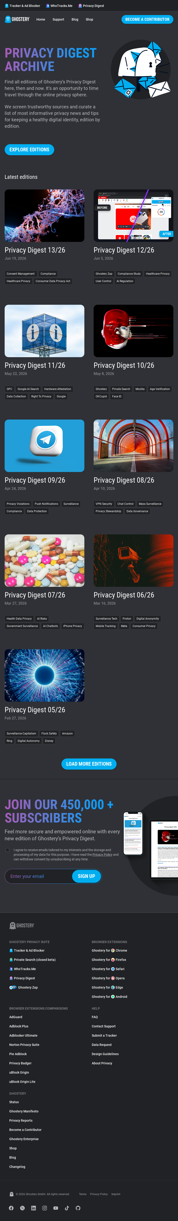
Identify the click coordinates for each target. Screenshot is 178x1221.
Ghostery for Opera (108, 978)
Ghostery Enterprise (24, 1139)
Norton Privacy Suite (24, 1045)
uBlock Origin (19, 1072)
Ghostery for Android (109, 997)
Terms (82, 1194)
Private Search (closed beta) (32, 960)
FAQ (95, 1017)
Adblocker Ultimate (23, 1035)
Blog (75, 19)
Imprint (115, 1194)
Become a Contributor (147, 19)
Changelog (17, 1167)
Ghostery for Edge (107, 987)
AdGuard (15, 1017)
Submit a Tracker (104, 1035)
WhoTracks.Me (59, 6)
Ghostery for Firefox (109, 960)
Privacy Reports (20, 1120)
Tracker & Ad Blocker (22, 6)
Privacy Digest (91, 6)
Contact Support (104, 1026)
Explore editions (29, 149)
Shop (89, 19)
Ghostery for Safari (108, 969)
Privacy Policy (102, 854)
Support (58, 19)
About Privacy (102, 1063)
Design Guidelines (105, 1054)
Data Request (102, 1045)
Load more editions (89, 764)
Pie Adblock (18, 1054)
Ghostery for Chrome (109, 950)
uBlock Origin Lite (22, 1082)
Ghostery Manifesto (23, 1111)
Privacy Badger (20, 1063)
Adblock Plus (18, 1026)
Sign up (86, 876)
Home (40, 19)
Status (14, 1102)
